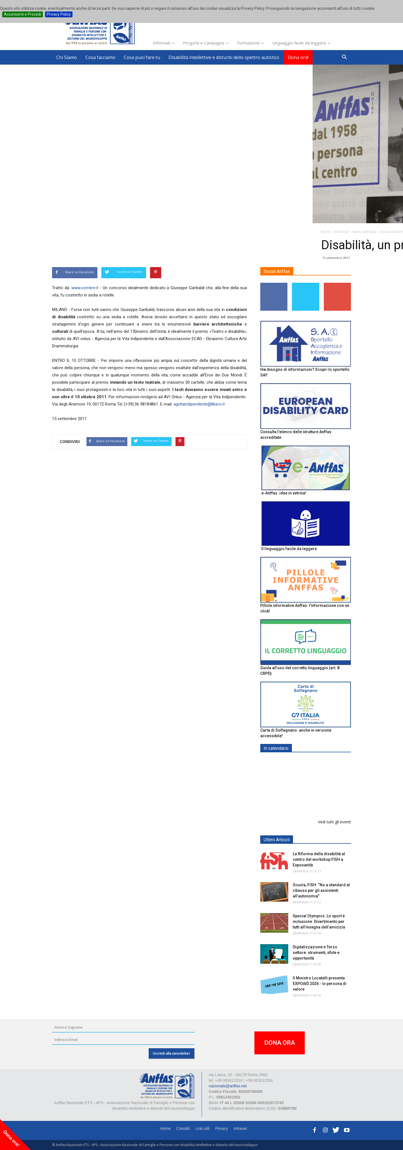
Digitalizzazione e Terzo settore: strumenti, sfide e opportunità (316, 952)
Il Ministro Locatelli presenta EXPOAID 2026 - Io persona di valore (319, 983)
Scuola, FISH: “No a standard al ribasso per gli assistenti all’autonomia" (321, 890)
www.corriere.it (85, 287)
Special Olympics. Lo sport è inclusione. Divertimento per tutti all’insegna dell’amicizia (319, 921)
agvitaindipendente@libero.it (199, 404)
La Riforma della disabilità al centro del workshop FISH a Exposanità (319, 859)
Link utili (202, 1128)
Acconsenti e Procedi (22, 14)
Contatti (183, 1128)
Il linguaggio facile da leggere (289, 548)
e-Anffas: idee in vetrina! (283, 493)
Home (165, 1128)
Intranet (240, 1128)
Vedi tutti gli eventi (334, 821)
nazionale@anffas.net (228, 1086)
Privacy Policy (59, 14)
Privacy (221, 1128)
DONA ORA (279, 1042)
